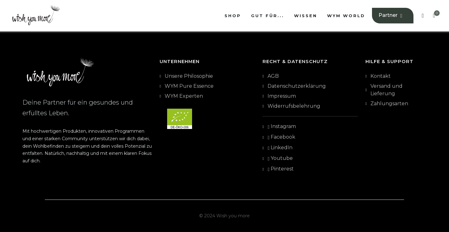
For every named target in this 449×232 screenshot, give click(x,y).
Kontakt (380, 76)
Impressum (282, 96)
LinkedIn (280, 148)
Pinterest (281, 169)
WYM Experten (184, 96)
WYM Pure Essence (189, 86)
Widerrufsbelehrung (294, 106)
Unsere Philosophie (189, 76)
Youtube (280, 159)
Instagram (282, 127)
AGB (273, 76)
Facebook (281, 137)
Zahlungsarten (389, 103)
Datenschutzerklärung (297, 86)
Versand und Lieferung (386, 89)
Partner (391, 15)
